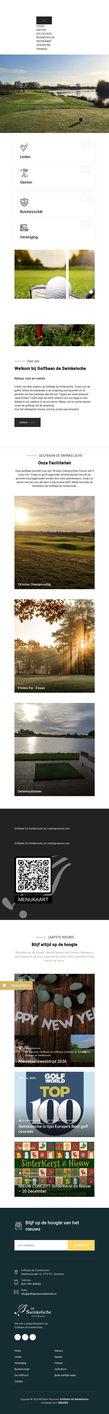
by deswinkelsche (29, 1048)
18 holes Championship (34, 584)
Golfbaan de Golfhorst (51, 1052)
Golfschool (61, 1369)
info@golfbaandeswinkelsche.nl (38, 1293)
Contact (18, 1381)
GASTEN (41, 29)
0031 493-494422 (31, 1283)
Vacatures (41, 48)
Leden (17, 1356)
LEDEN (40, 26)
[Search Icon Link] (37, 52)
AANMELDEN (81, 1245)
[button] (4, 985)
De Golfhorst (21, 1375)
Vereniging (20, 1363)
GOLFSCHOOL (44, 33)
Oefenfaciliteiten (30, 791)
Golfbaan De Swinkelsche (39, 787)
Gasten (58, 1356)
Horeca (58, 1363)
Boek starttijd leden (65, 1375)
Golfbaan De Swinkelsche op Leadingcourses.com (42, 828)
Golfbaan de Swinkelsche (54, 318)
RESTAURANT (44, 41)
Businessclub (21, 1369)
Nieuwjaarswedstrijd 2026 (42, 1061)
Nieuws (59, 1350)
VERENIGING (43, 45)
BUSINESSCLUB (45, 37)
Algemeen (34, 1052)
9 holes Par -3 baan (31, 688)
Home (17, 1350)
